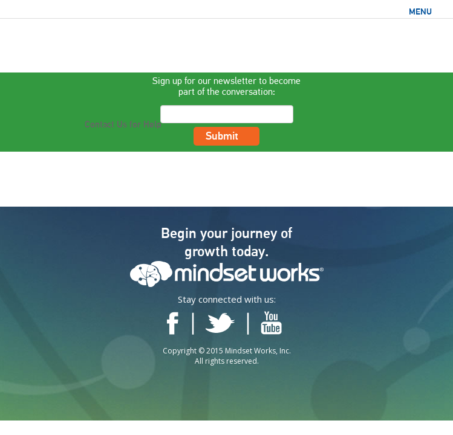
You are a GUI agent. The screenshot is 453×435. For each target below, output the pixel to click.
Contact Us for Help (123, 124)
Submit (227, 138)
